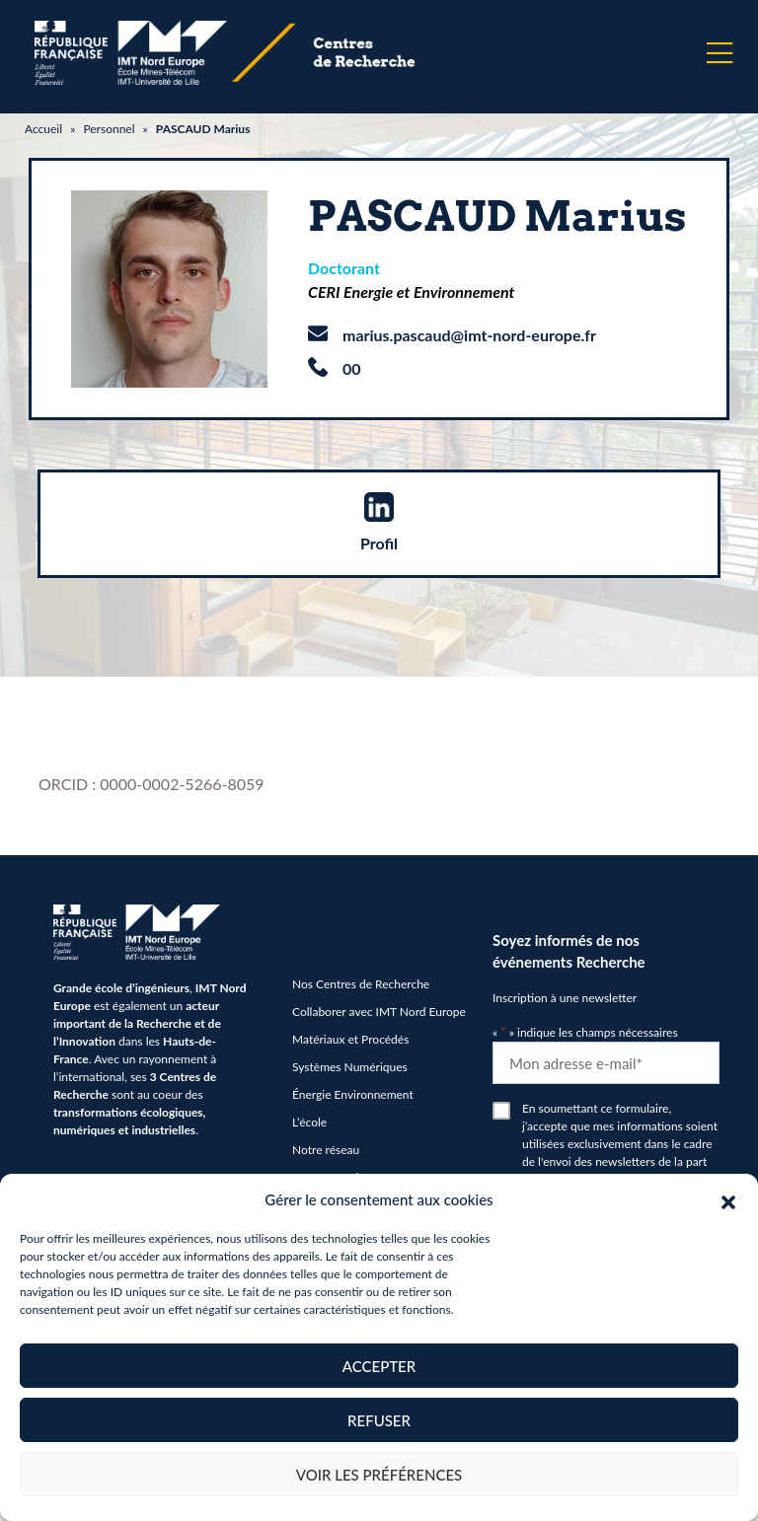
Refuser (379, 1420)
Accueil (43, 128)
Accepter (379, 1366)
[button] (728, 1199)
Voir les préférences (379, 1475)
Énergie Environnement (353, 1094)
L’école (309, 1122)
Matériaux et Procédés (350, 1039)
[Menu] (719, 53)
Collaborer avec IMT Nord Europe (379, 1011)
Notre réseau (325, 1149)
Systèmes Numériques (350, 1066)
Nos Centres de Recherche (360, 984)
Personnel (108, 128)
